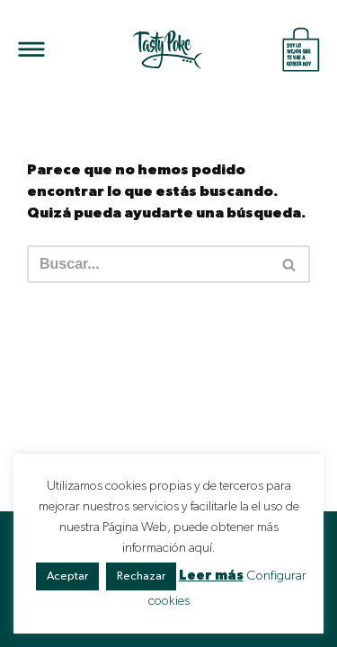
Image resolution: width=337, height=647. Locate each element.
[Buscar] (148, 264)
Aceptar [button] (67, 576)
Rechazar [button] (141, 576)
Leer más (211, 575)
